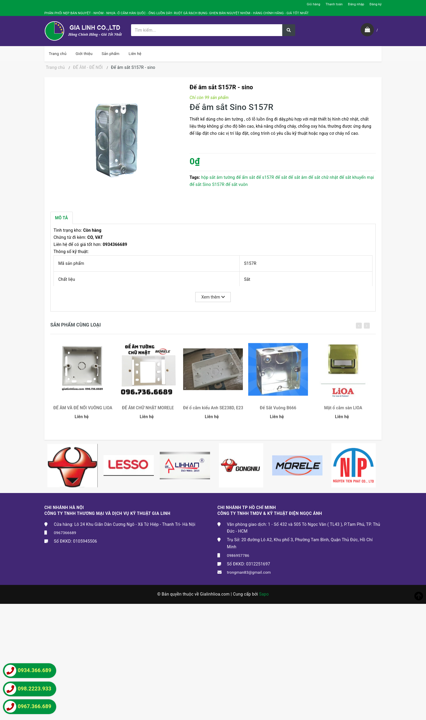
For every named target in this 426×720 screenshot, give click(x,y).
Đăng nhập (356, 4)
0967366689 (65, 533)
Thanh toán (334, 4)
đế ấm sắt (245, 177)
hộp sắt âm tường (218, 177)
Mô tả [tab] (61, 217)
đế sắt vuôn (236, 184)
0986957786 (238, 555)
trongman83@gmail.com (249, 572)
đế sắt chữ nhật (323, 177)
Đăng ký (375, 4)
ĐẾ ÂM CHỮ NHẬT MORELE (148, 411)
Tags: (195, 177)
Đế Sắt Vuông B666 (278, 411)
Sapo (264, 594)
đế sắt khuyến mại (356, 177)
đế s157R (265, 177)
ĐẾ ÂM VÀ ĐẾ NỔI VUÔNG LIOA (82, 411)
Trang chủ (58, 53)
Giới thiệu (84, 53)
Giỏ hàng (313, 4)
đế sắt (281, 177)
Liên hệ (135, 53)
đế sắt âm (297, 177)
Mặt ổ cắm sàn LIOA (343, 411)
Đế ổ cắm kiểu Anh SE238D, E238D (213, 411)
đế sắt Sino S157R (207, 184)
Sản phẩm (111, 53)
